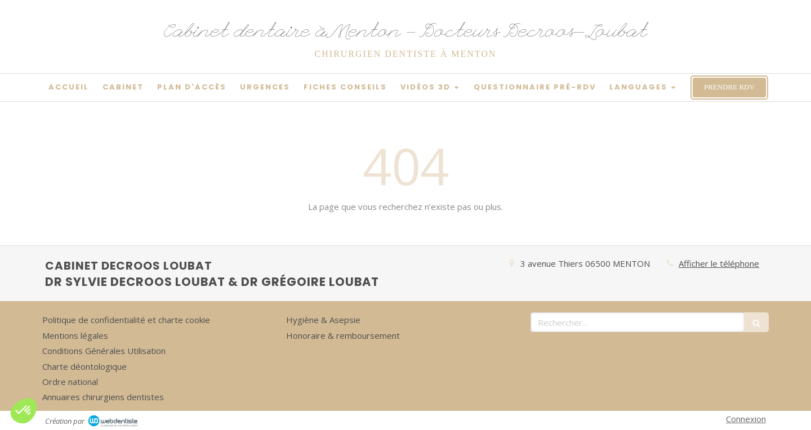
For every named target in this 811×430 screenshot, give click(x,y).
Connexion (746, 418)
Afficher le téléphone (719, 263)
